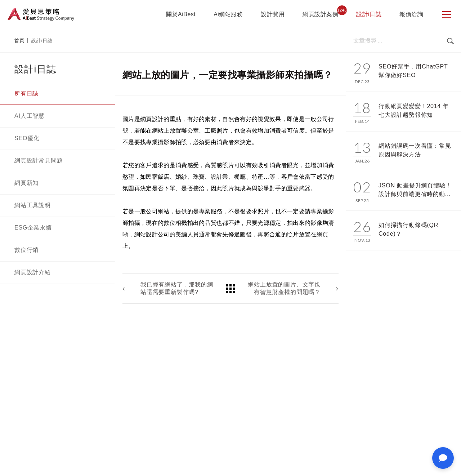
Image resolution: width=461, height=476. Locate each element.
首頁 (19, 40)
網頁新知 (26, 183)
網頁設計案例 (320, 14)
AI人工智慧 (29, 116)
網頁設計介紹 (32, 272)
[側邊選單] (446, 14)
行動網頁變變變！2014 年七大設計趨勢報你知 (414, 110)
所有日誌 (26, 93)
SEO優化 (27, 138)
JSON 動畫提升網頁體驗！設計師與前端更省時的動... (415, 189)
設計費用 (273, 14)
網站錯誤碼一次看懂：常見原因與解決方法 (415, 150)
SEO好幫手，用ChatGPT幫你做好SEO (413, 70)
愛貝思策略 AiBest (41, 14)
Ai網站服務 (228, 14)
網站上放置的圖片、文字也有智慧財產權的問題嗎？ (284, 288)
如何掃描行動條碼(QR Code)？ (408, 229)
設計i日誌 (368, 14)
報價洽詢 (411, 14)
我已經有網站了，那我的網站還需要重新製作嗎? (176, 288)
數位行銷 (26, 250)
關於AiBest (181, 14)
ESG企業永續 (33, 227)
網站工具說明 (32, 205)
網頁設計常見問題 (38, 160)
